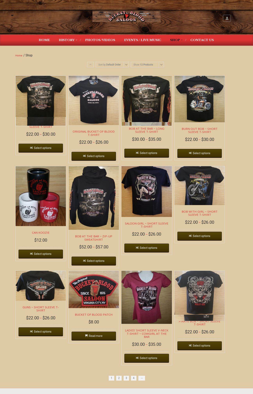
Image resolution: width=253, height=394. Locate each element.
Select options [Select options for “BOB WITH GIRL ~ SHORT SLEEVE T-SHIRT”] (212, 240)
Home (44, 40)
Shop (175, 40)
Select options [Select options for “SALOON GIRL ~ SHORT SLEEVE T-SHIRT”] (156, 253)
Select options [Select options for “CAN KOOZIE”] (44, 260)
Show (143, 64)
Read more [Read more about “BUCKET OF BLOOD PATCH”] (100, 344)
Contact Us (202, 40)
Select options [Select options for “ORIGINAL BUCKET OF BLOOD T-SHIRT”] (100, 159)
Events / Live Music (142, 40)
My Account (227, 18)
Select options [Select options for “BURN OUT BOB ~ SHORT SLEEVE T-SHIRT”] (212, 156)
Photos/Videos (100, 40)
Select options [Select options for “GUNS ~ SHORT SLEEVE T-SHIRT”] (44, 336)
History (67, 40)
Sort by (109, 64)
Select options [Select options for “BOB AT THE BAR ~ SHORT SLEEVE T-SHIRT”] (44, 150)
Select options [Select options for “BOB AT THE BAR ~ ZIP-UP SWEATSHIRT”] (100, 267)
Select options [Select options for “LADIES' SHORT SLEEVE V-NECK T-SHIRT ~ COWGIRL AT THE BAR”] (156, 364)
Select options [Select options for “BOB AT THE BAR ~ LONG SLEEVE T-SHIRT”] (156, 155)
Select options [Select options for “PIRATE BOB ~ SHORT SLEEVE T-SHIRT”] (212, 354)
